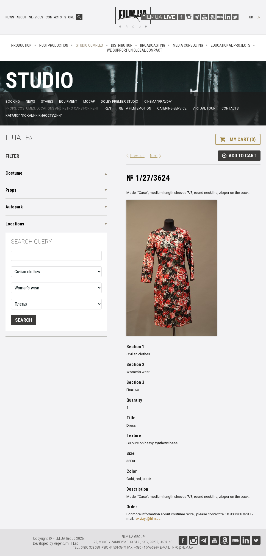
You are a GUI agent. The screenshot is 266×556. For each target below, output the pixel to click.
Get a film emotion (135, 108)
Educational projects (230, 45)
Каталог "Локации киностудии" (33, 116)
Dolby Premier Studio (119, 102)
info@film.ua (182, 547)
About (21, 17)
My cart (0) (243, 139)
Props (10, 190)
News (9, 17)
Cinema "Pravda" (158, 102)
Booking (12, 102)
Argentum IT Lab (66, 543)
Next (153, 155)
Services (36, 17)
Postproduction (53, 45)
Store (69, 17)
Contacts (54, 17)
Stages (47, 102)
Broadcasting (152, 45)
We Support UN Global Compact (134, 50)
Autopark (14, 206)
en (259, 17)
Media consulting (188, 45)
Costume (14, 173)
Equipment (68, 102)
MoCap (89, 102)
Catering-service (172, 108)
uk (251, 17)
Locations (14, 224)
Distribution (121, 45)
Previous (137, 155)
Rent (109, 108)
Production (21, 45)
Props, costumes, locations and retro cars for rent (52, 108)
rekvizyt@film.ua (147, 518)
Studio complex (89, 45)
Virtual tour (204, 108)
